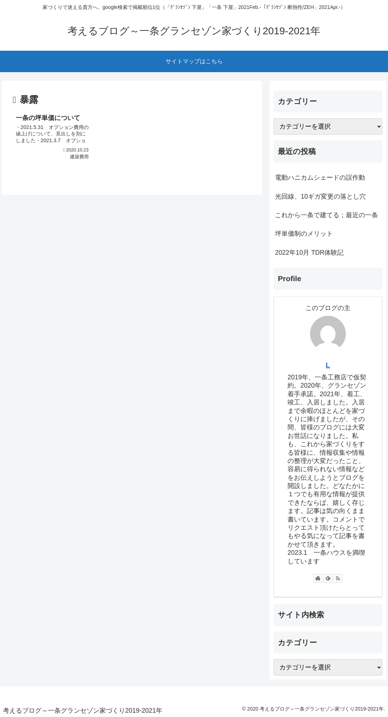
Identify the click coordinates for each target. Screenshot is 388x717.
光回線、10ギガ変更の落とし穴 (320, 196)
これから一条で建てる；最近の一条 (326, 215)
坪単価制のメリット (304, 233)
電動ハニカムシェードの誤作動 (320, 177)
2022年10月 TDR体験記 (309, 252)
